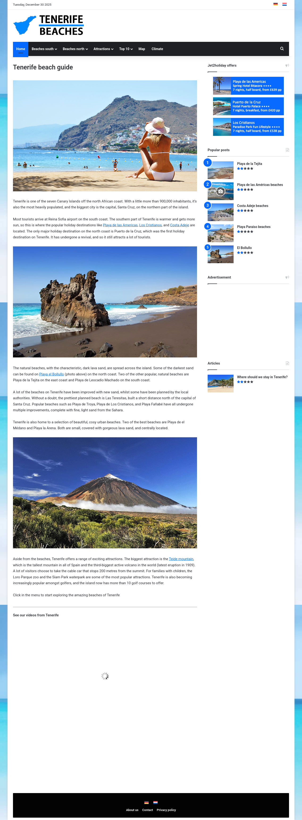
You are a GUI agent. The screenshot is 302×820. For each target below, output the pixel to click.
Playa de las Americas (120, 225)
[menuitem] (275, 4)
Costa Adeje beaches (252, 206)
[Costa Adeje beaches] (221, 212)
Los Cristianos (150, 225)
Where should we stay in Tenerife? (262, 377)
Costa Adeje (179, 225)
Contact (147, 810)
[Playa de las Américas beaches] (221, 191)
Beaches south (43, 49)
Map (141, 49)
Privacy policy (166, 810)
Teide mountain (181, 559)
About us (132, 810)
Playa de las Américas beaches (260, 185)
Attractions (102, 49)
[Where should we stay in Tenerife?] (221, 383)
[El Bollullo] (221, 254)
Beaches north (73, 49)
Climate (157, 49)
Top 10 (124, 49)
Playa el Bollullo (51, 374)
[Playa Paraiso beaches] (221, 233)
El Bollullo (244, 248)
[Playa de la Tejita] (221, 170)
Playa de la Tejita (249, 164)
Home (20, 49)
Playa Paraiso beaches (254, 227)
